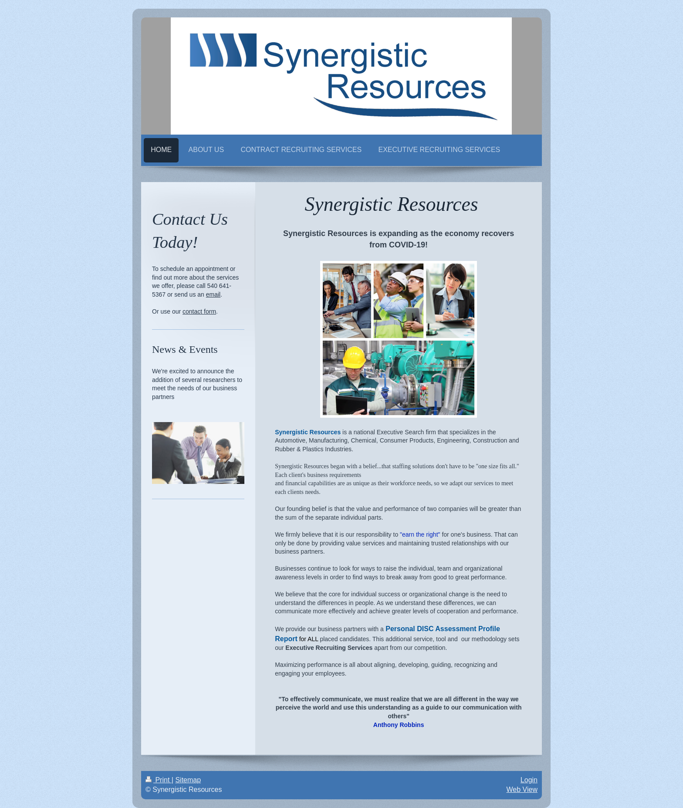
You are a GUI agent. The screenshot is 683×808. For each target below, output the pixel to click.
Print (158, 780)
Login (529, 780)
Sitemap (188, 780)
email (213, 294)
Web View (522, 789)
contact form (199, 311)
